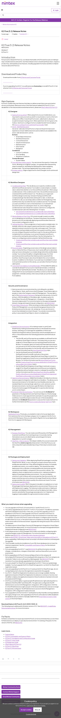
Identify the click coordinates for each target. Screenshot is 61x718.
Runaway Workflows (18, 433)
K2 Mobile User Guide (11, 642)
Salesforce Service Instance (20, 378)
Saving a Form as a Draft (19, 115)
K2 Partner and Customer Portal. (30, 77)
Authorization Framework (27, 295)
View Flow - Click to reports (20, 441)
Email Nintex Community (11, 696)
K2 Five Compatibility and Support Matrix (17, 636)
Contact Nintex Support (11, 692)
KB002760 (18, 622)
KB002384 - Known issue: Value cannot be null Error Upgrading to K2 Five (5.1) (34, 537)
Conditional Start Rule (19, 186)
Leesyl (6, 39)
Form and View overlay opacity (21, 162)
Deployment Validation (19, 460)
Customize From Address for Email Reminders (26, 266)
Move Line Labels (17, 248)
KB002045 (32, 549)
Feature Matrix (9, 634)
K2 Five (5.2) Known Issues (13, 648)
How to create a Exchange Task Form (40, 402)
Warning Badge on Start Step (21, 216)
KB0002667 (51, 303)
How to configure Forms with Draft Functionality (29, 125)
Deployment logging (18, 484)
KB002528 (25, 482)
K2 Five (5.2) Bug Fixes (12, 646)
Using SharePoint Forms (48, 360)
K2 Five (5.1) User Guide (12, 640)
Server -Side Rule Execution (20, 127)
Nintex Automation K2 (10, 24)
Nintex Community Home (11, 687)
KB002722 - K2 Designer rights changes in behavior (29, 535)
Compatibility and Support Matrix (34, 545)
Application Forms (14, 414)
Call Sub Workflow (18, 224)
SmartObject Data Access (20, 305)
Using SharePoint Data (40, 350)
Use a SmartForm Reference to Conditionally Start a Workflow (35, 211)
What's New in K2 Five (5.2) (49, 107)
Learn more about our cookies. (36, 705)
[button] (2, 10)
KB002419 (45, 559)
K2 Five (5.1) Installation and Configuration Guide (20, 638)
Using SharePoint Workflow (41, 372)
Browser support (17, 170)
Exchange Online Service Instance (22, 392)
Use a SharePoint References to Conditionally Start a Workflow (35, 213)
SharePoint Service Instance (20, 326)
